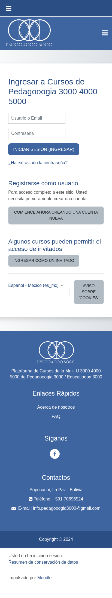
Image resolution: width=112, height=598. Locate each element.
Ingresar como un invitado (43, 260)
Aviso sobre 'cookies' (89, 292)
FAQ (56, 416)
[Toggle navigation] (104, 33)
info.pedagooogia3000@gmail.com (67, 508)
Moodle (44, 577)
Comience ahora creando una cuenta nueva (56, 215)
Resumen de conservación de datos (43, 562)
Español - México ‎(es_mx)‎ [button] (34, 285)
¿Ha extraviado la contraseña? (38, 162)
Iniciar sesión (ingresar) (43, 149)
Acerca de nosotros (56, 407)
